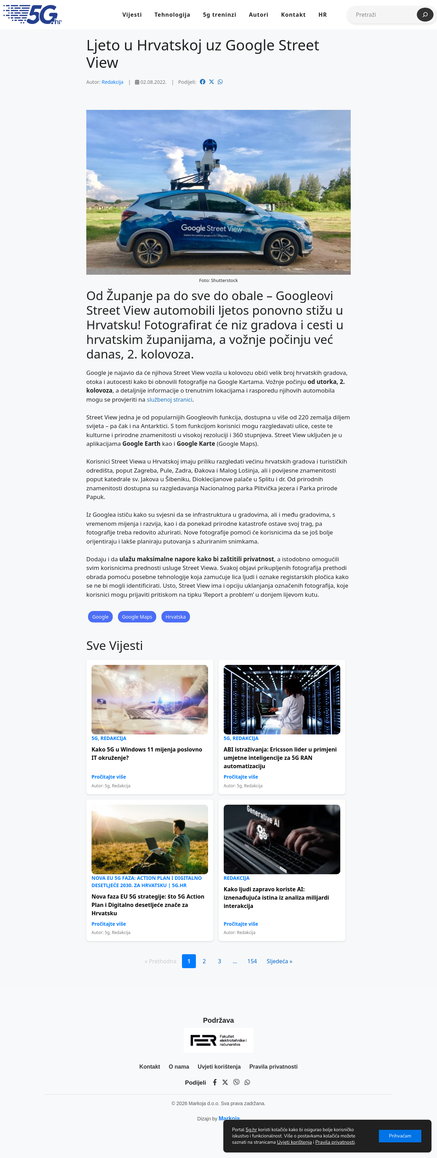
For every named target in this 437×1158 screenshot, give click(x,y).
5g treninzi (219, 14)
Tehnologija (172, 14)
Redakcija (112, 82)
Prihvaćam (399, 1136)
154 (252, 961)
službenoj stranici (169, 399)
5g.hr (251, 1129)
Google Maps (137, 616)
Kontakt (293, 14)
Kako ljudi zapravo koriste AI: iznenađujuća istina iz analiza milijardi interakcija (276, 897)
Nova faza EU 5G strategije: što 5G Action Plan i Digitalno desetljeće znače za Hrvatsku (148, 905)
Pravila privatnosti (273, 1067)
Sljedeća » (279, 961)
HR (322, 14)
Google (100, 616)
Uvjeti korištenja (219, 1067)
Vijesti (132, 14)
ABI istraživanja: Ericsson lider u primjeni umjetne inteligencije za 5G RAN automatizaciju (280, 758)
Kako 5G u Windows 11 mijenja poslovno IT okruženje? (147, 754)
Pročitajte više (109, 776)
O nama (179, 1067)
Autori (258, 14)
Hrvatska (176, 616)
